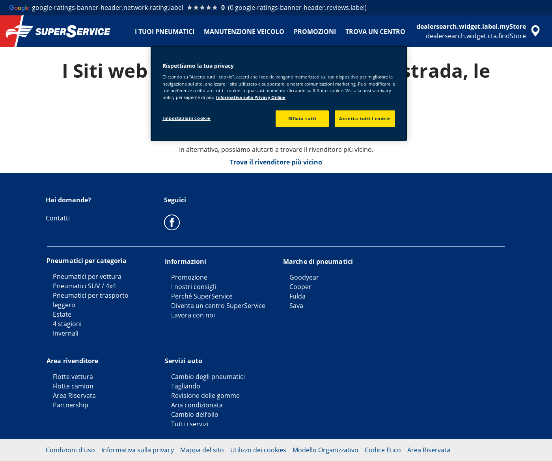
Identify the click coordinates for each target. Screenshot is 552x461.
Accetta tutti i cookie (365, 118)
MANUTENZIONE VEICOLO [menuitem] (244, 31)
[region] (279, 93)
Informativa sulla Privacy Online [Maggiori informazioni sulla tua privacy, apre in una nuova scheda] (250, 97)
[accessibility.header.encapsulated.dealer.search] (479, 31)
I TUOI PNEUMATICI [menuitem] (164, 31)
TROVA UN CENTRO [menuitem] (375, 31)
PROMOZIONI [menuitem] (315, 31)
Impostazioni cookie (186, 118)
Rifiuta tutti (302, 118)
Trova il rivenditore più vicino (276, 162)
